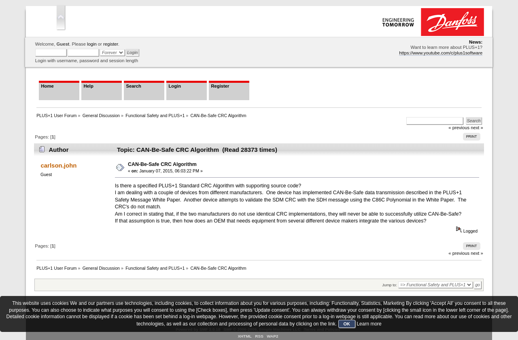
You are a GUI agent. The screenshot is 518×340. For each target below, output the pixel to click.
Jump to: (389, 285)
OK (347, 323)
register (110, 44)
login (92, 44)
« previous (458, 253)
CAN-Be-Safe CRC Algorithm (162, 164)
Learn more (369, 324)
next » (477, 253)
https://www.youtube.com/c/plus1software (440, 52)
